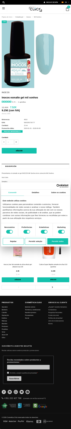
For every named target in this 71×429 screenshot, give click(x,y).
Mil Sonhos (37, 17)
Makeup (4, 321)
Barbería (4, 310)
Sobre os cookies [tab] (58, 192)
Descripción (10, 166)
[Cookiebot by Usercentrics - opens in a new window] (58, 186)
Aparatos (5, 307)
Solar (3, 332)
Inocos (28, 17)
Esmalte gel (19, 17)
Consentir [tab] (12, 192)
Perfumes (5, 326)
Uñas (3, 337)
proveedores (29, 315)
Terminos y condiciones (32, 310)
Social (27, 318)
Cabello (4, 312)
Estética (4, 318)
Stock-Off (5, 335)
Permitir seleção (35, 241)
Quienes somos (30, 307)
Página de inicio (7, 17)
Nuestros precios (30, 312)
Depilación (5, 315)
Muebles (4, 323)
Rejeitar (13, 241)
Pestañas (5, 329)
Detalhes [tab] (35, 192)
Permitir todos (58, 241)
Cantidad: (5, 137)
